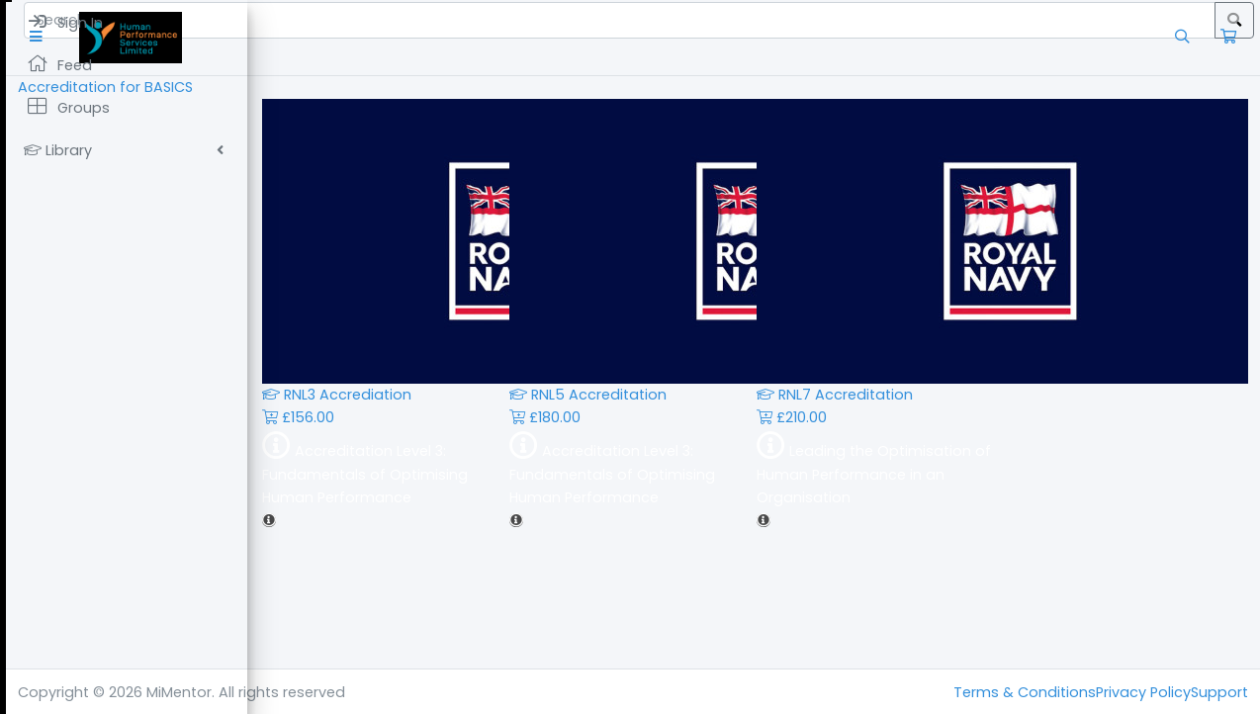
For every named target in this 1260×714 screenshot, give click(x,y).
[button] (281, 37)
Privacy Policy (1143, 692)
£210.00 (912, 417)
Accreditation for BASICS (346, 87)
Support (1219, 692)
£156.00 (419, 417)
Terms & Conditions (1024, 692)
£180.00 (665, 417)
